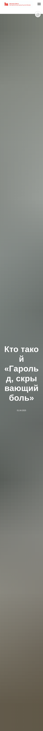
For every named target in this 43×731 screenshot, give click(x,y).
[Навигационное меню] (39, 4)
